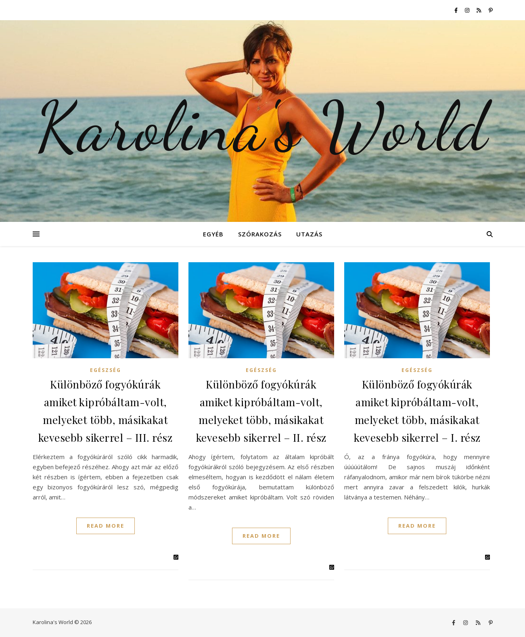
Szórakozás (260, 234)
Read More (105, 525)
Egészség (105, 370)
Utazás (309, 234)
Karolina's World (262, 127)
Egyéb (213, 234)
